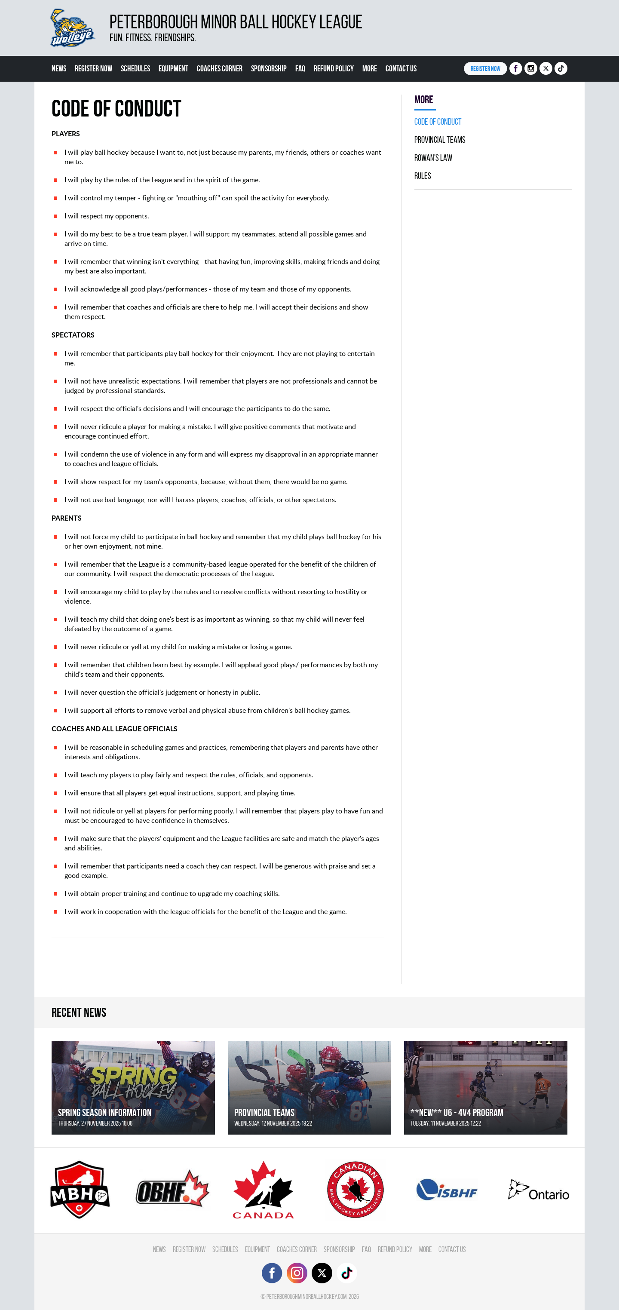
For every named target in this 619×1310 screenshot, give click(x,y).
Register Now (93, 68)
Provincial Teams (440, 139)
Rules (422, 176)
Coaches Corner (219, 68)
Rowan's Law (433, 158)
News (59, 68)
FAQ (300, 68)
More (369, 68)
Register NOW (485, 68)
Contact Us (401, 68)
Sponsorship (269, 68)
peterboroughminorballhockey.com (306, 1296)
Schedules (135, 68)
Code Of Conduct (438, 121)
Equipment (173, 68)
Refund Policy (334, 68)
